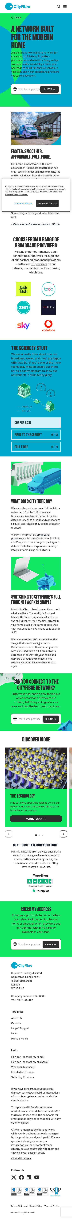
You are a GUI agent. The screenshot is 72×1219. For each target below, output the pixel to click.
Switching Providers (22, 1077)
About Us (16, 1018)
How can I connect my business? (29, 1061)
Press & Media (19, 1038)
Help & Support (20, 1028)
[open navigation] (65, 6)
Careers (16, 1023)
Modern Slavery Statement (23, 1212)
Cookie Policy (36, 1206)
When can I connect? (23, 1067)
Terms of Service (51, 1206)
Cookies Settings (23, 203)
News (14, 1033)
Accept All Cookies (47, 203)
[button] (58, 6)
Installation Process (22, 1072)
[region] (36, 195)
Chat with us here (21, 1158)
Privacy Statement (19, 1206)
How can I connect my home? (27, 1056)
